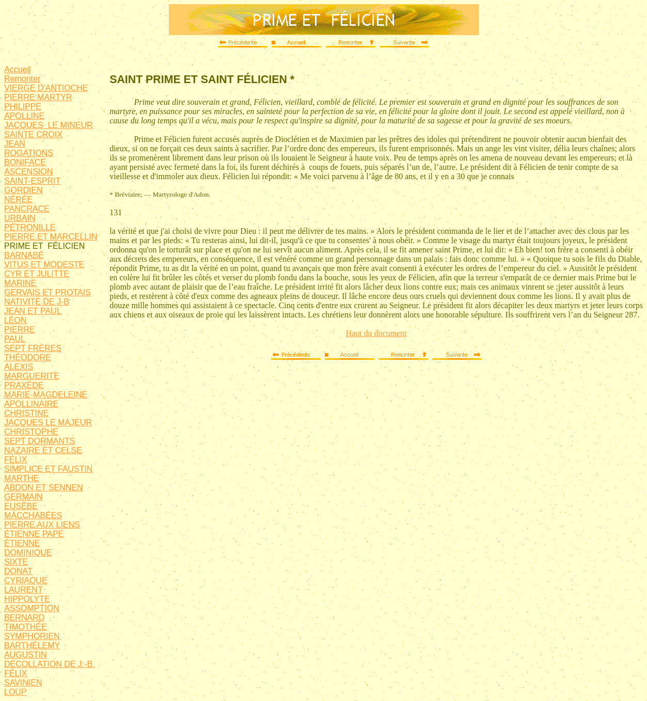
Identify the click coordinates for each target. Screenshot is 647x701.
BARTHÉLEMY (32, 645)
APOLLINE (24, 115)
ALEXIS (18, 366)
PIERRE (19, 329)
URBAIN (19, 218)
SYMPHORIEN (32, 636)
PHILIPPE (22, 106)
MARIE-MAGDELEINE (45, 394)
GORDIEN (23, 190)
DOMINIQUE (28, 552)
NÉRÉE (18, 199)
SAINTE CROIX (33, 134)
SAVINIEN (23, 682)
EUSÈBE (21, 506)
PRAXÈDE (23, 385)
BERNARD (24, 617)
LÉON (15, 320)
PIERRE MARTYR (38, 97)
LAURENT (23, 589)
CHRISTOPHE (31, 431)
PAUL (14, 338)
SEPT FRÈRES (32, 348)
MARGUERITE (31, 376)
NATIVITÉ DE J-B (36, 301)
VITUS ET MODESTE (44, 264)
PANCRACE (27, 208)
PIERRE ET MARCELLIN (50, 236)
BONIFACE (25, 162)
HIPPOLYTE (27, 599)
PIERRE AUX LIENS (42, 524)
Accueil (17, 69)
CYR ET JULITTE (36, 273)
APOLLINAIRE (31, 404)
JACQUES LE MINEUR (48, 125)
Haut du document (376, 333)
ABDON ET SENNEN (43, 487)
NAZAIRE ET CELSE (43, 450)
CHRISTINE (26, 413)
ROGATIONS (28, 153)
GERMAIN (23, 496)
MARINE (20, 283)
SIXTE (16, 561)
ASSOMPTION (31, 608)
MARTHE (21, 478)
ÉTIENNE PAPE (34, 534)
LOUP (15, 692)
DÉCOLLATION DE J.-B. (49, 664)
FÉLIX (15, 459)
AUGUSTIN (25, 654)
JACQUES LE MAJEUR (48, 422)
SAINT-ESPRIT (32, 181)
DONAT (18, 571)
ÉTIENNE (22, 543)
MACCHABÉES (33, 515)
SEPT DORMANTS (39, 441)
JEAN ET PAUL (32, 311)
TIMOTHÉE (25, 627)
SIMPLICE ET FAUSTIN (48, 469)
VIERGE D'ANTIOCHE (46, 88)
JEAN (14, 143)
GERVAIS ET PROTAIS (47, 292)
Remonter (22, 78)
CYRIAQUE (26, 580)
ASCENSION (28, 171)
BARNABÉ (23, 255)
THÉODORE (27, 357)
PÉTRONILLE (30, 227)
